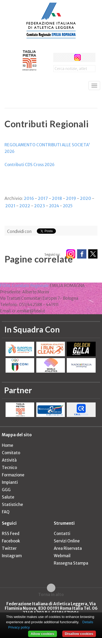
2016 (29, 198)
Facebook (11, 540)
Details (87, 622)
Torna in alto (51, 594)
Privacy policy (19, 627)
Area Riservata (68, 548)
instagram (77, 57)
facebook (58, 57)
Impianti (10, 482)
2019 (71, 198)
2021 (10, 205)
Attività (9, 460)
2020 (85, 198)
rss (87, 57)
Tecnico (9, 467)
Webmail (62, 555)
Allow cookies (42, 634)
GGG (6, 489)
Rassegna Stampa (71, 563)
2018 (57, 198)
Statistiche (12, 504)
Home (7, 445)
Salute (8, 497)
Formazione (13, 474)
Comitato (11, 452)
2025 (68, 205)
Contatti (62, 533)
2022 (24, 205)
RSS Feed (10, 533)
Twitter (9, 548)
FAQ (6, 511)
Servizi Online (67, 540)
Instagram (12, 555)
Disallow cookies (79, 634)
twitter (67, 57)
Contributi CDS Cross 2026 (30, 164)
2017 (43, 198)
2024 (54, 205)
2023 (39, 205)
